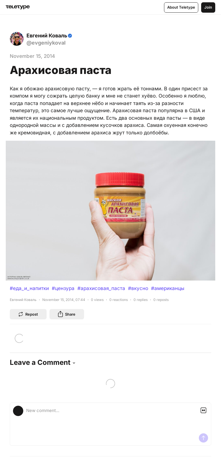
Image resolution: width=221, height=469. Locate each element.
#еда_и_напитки (29, 288)
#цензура (63, 288)
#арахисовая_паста (101, 288)
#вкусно (138, 288)
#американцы (167, 288)
